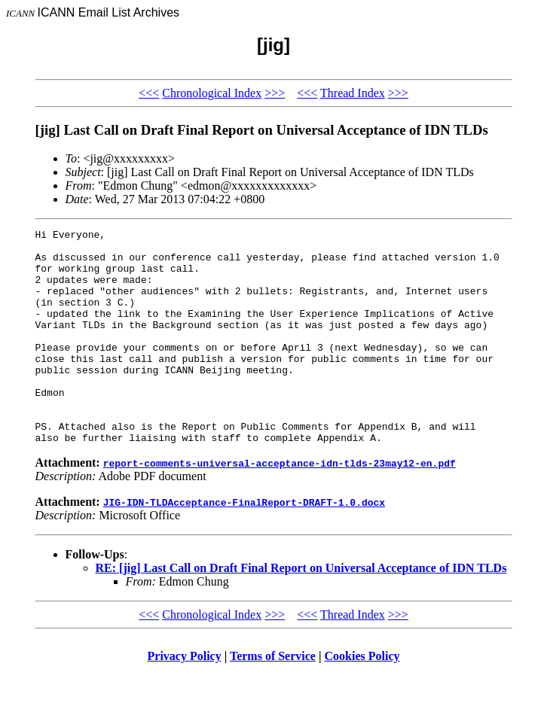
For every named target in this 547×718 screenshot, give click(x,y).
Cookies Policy (362, 698)
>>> (274, 93)
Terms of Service (273, 698)
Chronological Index (211, 93)
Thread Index (352, 93)
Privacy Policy (185, 698)
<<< (149, 93)
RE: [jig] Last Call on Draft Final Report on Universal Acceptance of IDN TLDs (301, 610)
